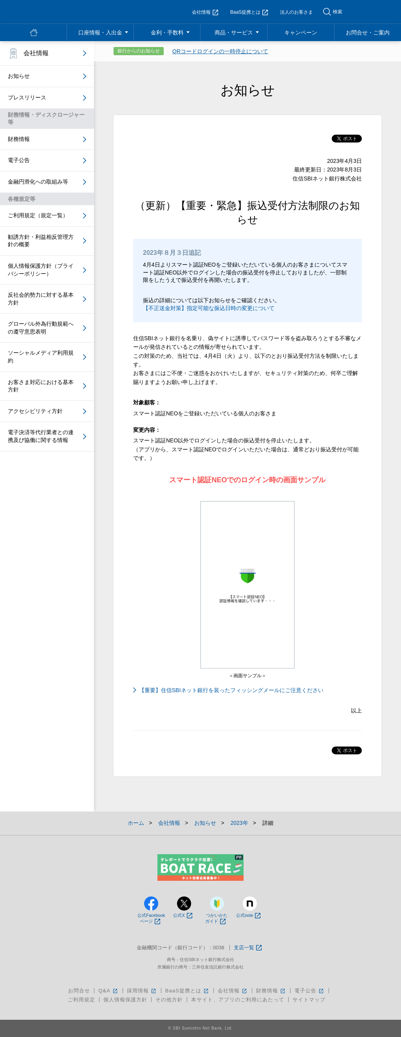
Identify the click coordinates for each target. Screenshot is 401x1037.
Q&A (108, 990)
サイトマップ (309, 999)
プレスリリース (27, 97)
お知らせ (19, 76)
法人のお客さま (296, 12)
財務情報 (19, 139)
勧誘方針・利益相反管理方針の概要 (41, 241)
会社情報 (205, 12)
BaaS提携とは (249, 12)
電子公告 (19, 160)
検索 (337, 11)
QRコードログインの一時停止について (220, 51)
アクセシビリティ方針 (35, 411)
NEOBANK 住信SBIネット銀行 (54, 11)
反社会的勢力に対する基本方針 (41, 299)
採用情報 (142, 990)
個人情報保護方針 (125, 999)
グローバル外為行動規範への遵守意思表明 (41, 328)
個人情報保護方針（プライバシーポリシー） (41, 270)
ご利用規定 (81, 999)
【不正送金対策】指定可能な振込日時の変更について (209, 308)
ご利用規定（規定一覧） (38, 215)
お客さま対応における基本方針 (41, 386)
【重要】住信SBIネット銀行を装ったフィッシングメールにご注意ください (231, 690)
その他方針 (169, 999)
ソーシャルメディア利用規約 (41, 357)
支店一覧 (248, 948)
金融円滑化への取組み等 (38, 182)
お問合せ (79, 990)
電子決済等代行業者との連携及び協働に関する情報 (41, 436)
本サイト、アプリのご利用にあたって (237, 999)
